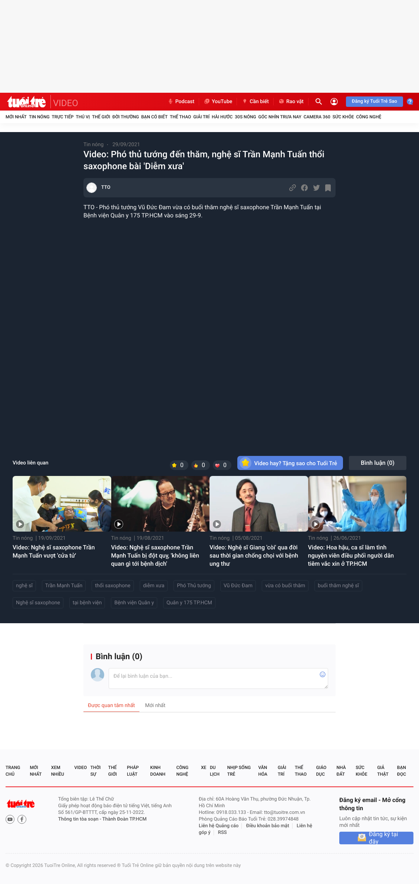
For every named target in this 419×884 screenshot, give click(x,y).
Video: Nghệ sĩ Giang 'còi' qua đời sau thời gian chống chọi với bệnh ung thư (254, 555)
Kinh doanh (157, 771)
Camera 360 (317, 116)
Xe (203, 767)
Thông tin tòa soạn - (80, 819)
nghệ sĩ (24, 586)
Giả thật (382, 771)
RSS (222, 832)
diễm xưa (154, 586)
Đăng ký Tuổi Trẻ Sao (374, 101)
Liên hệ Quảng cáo (219, 826)
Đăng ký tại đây (383, 838)
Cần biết (255, 101)
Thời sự (95, 771)
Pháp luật (133, 771)
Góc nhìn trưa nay (279, 116)
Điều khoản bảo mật (267, 826)
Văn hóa (262, 771)
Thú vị (83, 116)
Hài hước (222, 116)
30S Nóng (245, 116)
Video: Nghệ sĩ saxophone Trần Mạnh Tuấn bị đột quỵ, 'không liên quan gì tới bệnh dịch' (155, 555)
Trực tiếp (63, 116)
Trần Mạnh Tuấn (63, 586)
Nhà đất (341, 771)
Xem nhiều (57, 771)
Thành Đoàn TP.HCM (124, 819)
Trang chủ (13, 771)
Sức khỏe (343, 116)
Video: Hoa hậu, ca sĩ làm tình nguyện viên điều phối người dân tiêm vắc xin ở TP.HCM (351, 555)
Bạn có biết (154, 116)
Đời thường (125, 116)
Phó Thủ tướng (194, 586)
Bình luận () (378, 462)
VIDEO (65, 103)
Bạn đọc (401, 771)
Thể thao (180, 116)
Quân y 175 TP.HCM (189, 603)
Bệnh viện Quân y (134, 603)
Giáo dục (321, 771)
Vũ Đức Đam (238, 586)
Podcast (181, 101)
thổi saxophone (112, 586)
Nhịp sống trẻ (239, 771)
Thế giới (101, 116)
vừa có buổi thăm (285, 586)
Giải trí (201, 116)
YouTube (218, 101)
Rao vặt (291, 101)
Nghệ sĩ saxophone (38, 603)
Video (80, 767)
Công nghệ (368, 116)
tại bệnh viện (87, 603)
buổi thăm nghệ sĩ (338, 586)
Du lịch (215, 771)
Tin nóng (39, 116)
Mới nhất (16, 116)
